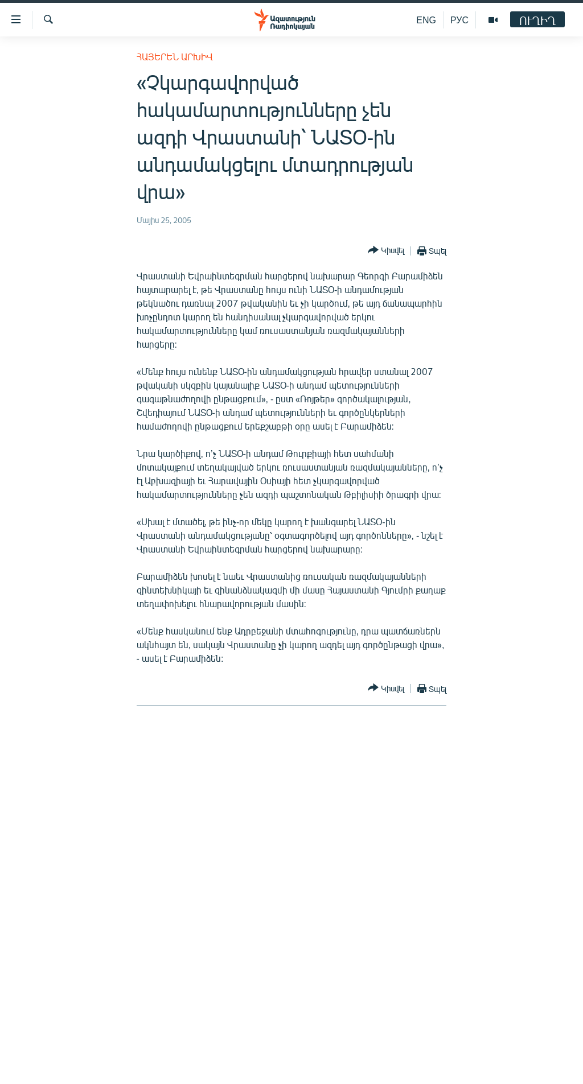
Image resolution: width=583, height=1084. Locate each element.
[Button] (386, 250)
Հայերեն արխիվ (175, 56)
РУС (459, 19)
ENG (426, 19)
